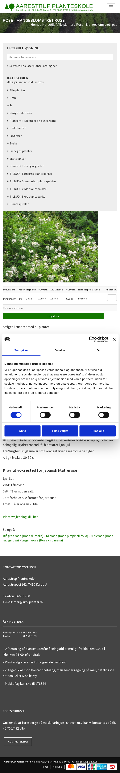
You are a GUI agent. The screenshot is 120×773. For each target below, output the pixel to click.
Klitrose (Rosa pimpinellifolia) (67, 536)
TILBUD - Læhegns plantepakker (31, 174)
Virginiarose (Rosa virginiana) (42, 540)
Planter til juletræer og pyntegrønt (33, 121)
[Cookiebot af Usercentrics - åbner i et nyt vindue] (92, 339)
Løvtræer (16, 136)
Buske (13, 143)
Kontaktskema (18, 741)
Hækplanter (18, 128)
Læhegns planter (21, 151)
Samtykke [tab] (21, 350)
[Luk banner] (114, 339)
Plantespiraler (19, 204)
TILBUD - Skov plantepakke (27, 196)
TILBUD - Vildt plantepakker (28, 189)
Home (35, 24)
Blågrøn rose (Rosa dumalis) (23, 536)
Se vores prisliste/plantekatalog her (33, 66)
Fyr (12, 105)
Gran (13, 98)
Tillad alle (97, 430)
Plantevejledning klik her (20, 517)
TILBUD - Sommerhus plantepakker (33, 181)
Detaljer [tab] (60, 350)
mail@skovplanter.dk (86, 761)
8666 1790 (69, 761)
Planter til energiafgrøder (27, 166)
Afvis (22, 430)
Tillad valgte (60, 430)
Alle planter (65, 24)
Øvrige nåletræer (21, 113)
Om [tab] (99, 350)
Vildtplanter (18, 158)
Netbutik (48, 24)
